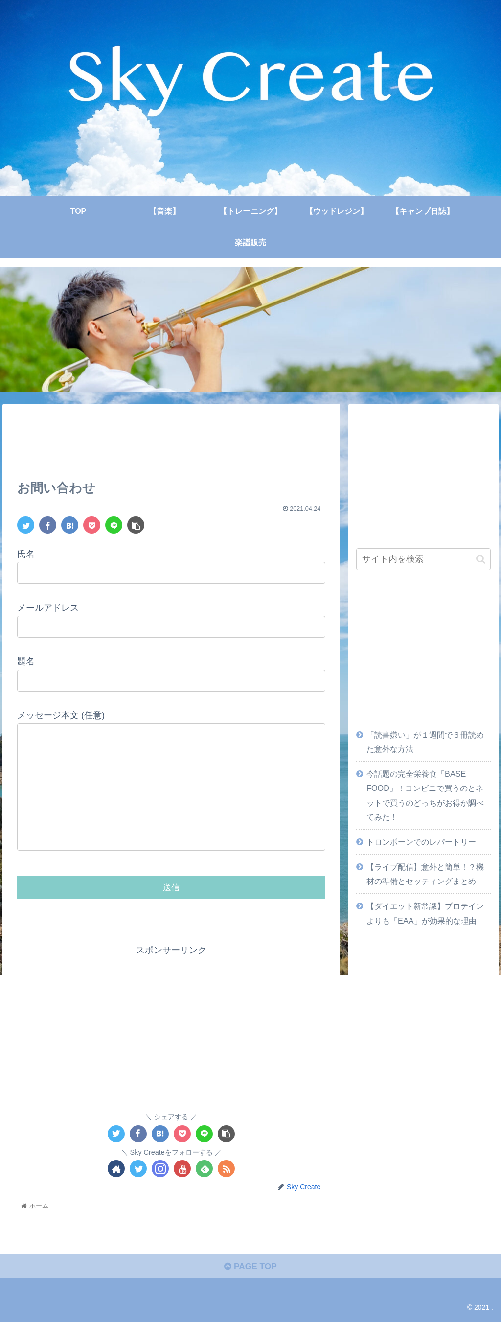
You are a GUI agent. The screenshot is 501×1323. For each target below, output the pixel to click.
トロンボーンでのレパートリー (421, 841)
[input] (423, 559)
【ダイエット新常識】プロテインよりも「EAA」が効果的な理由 (425, 913)
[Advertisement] (171, 438)
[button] (480, 559)
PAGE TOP (250, 1268)
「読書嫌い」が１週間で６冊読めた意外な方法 (425, 741)
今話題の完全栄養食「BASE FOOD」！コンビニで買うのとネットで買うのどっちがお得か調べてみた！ (425, 795)
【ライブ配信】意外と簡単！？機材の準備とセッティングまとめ (425, 873)
